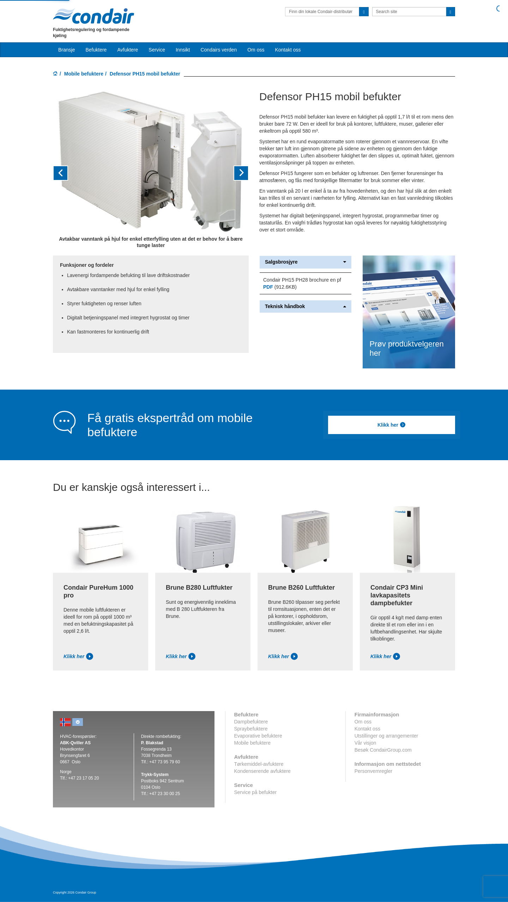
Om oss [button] (255, 50)
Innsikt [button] (183, 50)
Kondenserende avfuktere (262, 771)
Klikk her (391, 425)
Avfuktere (127, 50)
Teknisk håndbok (305, 306)
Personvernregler (373, 771)
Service (157, 50)
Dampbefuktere (251, 721)
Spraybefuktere (251, 729)
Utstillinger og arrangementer (386, 736)
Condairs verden (218, 50)
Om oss (363, 721)
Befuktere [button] (96, 50)
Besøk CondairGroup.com (383, 750)
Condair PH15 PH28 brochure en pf (302, 280)
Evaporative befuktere (258, 736)
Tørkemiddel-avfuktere (259, 764)
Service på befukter (255, 792)
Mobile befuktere (83, 74)
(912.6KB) (280, 287)
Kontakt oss (288, 50)
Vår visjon (365, 743)
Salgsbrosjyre (305, 262)
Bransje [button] (66, 50)
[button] (67, 173)
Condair (93, 16)
